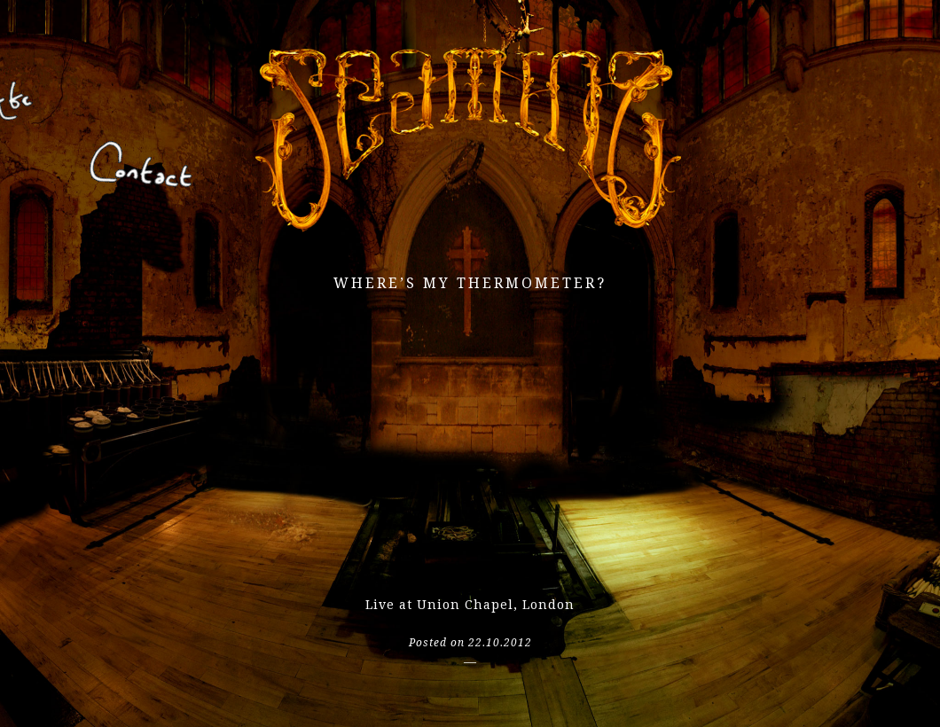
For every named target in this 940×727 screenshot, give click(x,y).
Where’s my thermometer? (470, 283)
